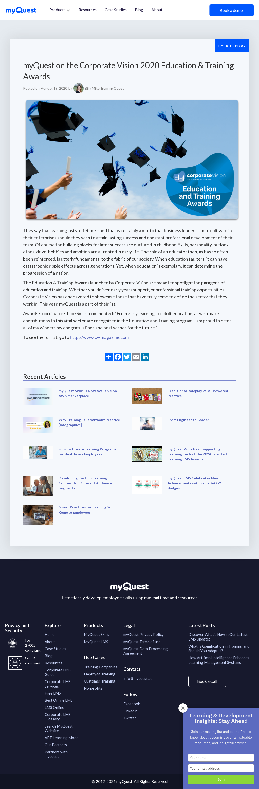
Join (221, 779)
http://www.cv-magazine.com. (100, 337)
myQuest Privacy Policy (143, 634)
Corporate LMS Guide (58, 672)
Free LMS (53, 693)
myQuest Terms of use (142, 641)
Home (49, 634)
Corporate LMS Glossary (58, 716)
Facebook (131, 703)
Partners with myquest (56, 754)
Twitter (129, 718)
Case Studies (116, 9)
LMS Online (54, 707)
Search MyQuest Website (59, 728)
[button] (59, 10)
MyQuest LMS (96, 641)
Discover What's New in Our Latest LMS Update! (218, 636)
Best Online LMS (59, 700)
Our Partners (56, 744)
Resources (88, 9)
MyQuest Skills (96, 634)
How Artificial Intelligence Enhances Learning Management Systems (218, 660)
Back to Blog (231, 46)
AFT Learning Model (62, 737)
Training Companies (100, 667)
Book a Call (207, 681)
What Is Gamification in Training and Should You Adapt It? (218, 648)
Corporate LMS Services (58, 683)
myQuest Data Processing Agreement (145, 650)
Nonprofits (93, 688)
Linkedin (130, 711)
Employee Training (99, 674)
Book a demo (232, 10)
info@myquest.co (138, 678)
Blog (139, 9)
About (156, 9)
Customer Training (99, 681)
